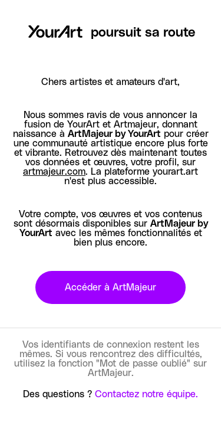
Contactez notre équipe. (146, 394)
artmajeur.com (54, 171)
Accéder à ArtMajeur (110, 287)
